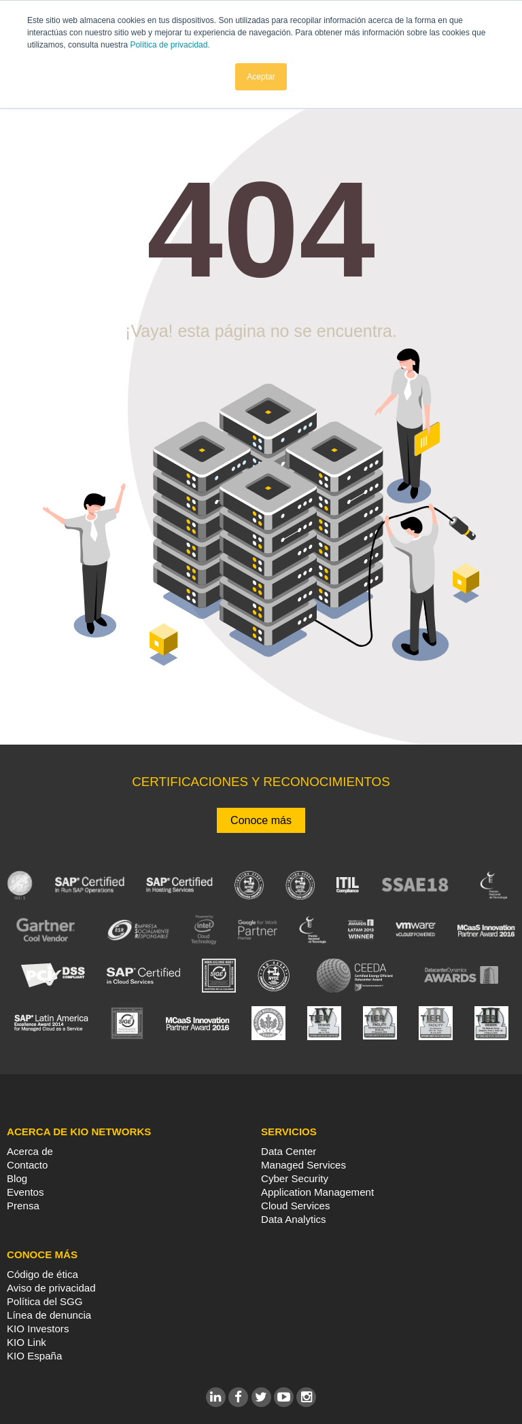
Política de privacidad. (169, 45)
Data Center (288, 1151)
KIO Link (26, 1342)
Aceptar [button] (261, 77)
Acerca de (30, 1151)
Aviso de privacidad (51, 1288)
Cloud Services (295, 1205)
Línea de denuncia (49, 1315)
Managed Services (303, 1165)
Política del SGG (45, 1301)
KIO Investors (38, 1328)
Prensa (23, 1205)
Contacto (27, 1165)
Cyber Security (294, 1178)
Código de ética (42, 1274)
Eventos (25, 1192)
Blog (17, 1178)
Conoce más (261, 820)
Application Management (317, 1192)
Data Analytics (293, 1219)
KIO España (34, 1355)
